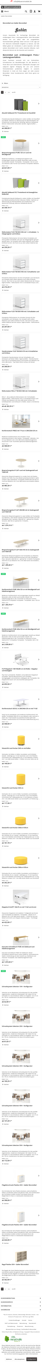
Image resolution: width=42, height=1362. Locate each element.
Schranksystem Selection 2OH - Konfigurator (17, 1026)
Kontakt (24, 1320)
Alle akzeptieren (20, 1359)
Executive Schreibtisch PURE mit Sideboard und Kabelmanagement (18, 948)
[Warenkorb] (39, 11)
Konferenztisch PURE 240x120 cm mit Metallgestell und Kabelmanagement (21, 590)
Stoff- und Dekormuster (11, 1323)
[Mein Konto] (34, 11)
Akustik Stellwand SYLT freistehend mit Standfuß (18, 113)
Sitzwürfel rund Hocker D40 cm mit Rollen (16, 748)
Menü (5, 11)
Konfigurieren (31, 1359)
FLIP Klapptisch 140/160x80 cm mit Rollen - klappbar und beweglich (20, 670)
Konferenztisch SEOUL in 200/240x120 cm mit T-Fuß (19, 709)
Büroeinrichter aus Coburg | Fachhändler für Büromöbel (21, 1329)
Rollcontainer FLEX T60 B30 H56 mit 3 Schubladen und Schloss (20, 312)
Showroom (20, 1326)
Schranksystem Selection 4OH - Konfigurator (17, 1106)
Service (30, 1320)
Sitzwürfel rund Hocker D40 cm (12, 788)
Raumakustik (32, 1323)
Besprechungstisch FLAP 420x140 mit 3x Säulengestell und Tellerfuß (20, 551)
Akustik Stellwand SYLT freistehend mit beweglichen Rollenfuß (20, 193)
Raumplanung (11, 1326)
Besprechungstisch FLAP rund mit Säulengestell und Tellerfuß (20, 471)
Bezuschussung (29, 1326)
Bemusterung (23, 1323)
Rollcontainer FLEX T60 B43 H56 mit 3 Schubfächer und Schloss (20, 273)
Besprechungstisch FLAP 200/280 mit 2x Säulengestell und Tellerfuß (20, 511)
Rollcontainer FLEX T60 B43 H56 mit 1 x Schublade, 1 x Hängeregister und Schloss (20, 233)
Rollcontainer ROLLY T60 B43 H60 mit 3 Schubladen (19, 391)
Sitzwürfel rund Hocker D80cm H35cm (15, 867)
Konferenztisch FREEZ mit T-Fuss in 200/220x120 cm (19, 431)
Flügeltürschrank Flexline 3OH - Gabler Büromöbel (19, 1225)
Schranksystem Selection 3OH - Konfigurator (17, 1066)
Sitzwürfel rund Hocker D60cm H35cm (15, 828)
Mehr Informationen (32, 1354)
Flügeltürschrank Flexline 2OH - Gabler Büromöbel (19, 1185)
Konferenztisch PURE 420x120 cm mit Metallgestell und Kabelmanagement (21, 630)
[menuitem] (5, 11)
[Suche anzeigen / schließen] (26, 11)
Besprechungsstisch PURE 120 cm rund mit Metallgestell (16, 153)
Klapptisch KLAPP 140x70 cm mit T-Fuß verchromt (19, 907)
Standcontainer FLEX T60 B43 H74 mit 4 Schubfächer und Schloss (20, 352)
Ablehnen (9, 1359)
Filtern (5, 83)
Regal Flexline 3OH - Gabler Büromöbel (15, 1264)
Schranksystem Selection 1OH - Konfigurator (17, 987)
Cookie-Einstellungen (14, 1320)
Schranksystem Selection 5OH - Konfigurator (17, 1145)
